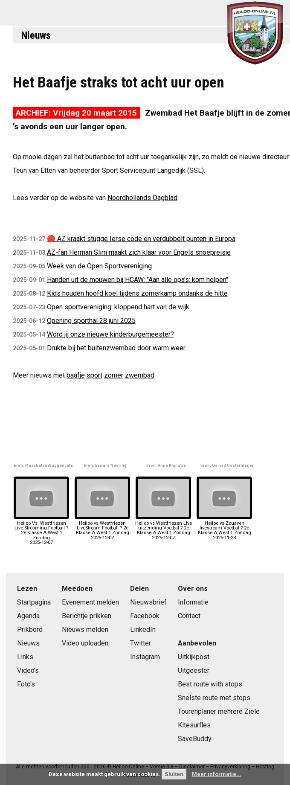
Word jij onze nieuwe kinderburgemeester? (110, 334)
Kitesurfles (194, 725)
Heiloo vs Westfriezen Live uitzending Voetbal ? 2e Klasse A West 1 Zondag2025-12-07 (163, 528)
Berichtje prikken (86, 616)
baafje (76, 375)
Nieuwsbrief (148, 602)
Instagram (145, 657)
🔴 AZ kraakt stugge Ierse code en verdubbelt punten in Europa (141, 239)
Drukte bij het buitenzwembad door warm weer (116, 348)
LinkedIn (143, 629)
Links (25, 657)
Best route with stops (210, 684)
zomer (113, 375)
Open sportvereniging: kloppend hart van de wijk (118, 307)
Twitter (140, 643)
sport (94, 375)
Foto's (26, 684)
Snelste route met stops (214, 698)
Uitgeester (193, 670)
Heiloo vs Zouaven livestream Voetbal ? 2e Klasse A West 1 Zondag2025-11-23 (224, 528)
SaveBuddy (195, 739)
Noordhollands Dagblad (142, 198)
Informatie (193, 602)
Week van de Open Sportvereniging (99, 266)
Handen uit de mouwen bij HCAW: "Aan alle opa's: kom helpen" (137, 280)
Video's (28, 670)
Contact (189, 616)
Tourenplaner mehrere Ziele (219, 711)
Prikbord (30, 629)
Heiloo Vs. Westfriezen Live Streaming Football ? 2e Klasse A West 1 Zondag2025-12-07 (41, 530)
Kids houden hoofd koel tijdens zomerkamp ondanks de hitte (137, 293)
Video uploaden (85, 643)
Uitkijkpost (193, 657)
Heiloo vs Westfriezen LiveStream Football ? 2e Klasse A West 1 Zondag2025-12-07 (102, 528)
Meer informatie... (216, 774)
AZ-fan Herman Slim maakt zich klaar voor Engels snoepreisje (139, 252)
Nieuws (36, 35)
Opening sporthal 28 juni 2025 (91, 321)
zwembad (139, 375)
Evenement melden (90, 602)
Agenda (28, 616)
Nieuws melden (85, 629)
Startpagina (34, 602)
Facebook (145, 616)
